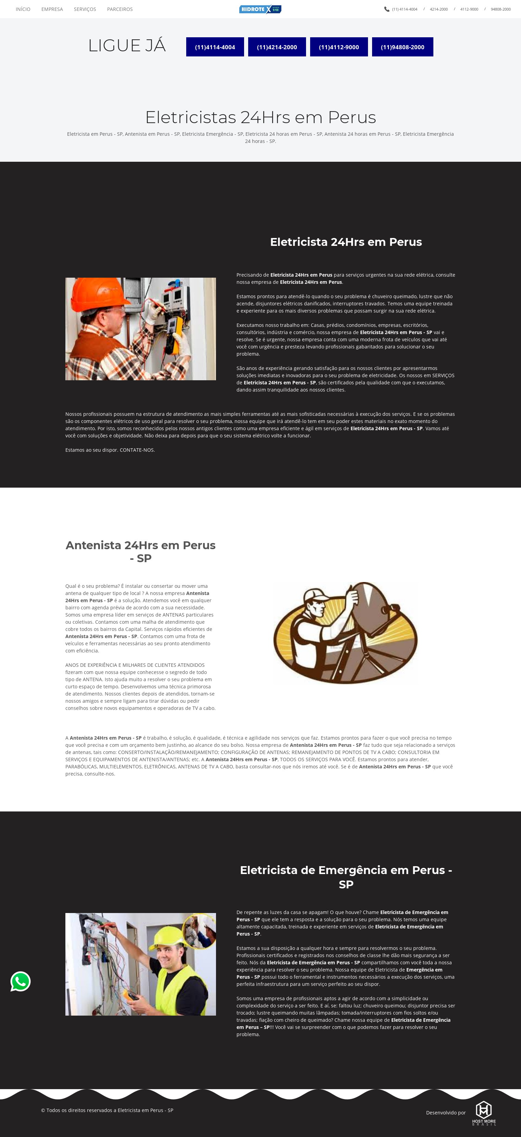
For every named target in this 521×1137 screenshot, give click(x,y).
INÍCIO (23, 9)
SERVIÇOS (85, 9)
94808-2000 (501, 9)
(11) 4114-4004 (404, 9)
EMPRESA (52, 9)
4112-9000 (469, 9)
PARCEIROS (120, 9)
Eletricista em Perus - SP (145, 1110)
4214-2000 (439, 9)
